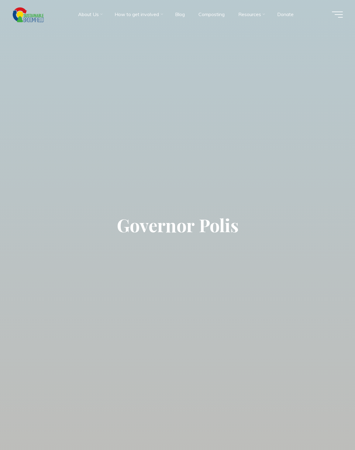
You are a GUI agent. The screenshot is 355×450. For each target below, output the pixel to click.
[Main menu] (337, 15)
